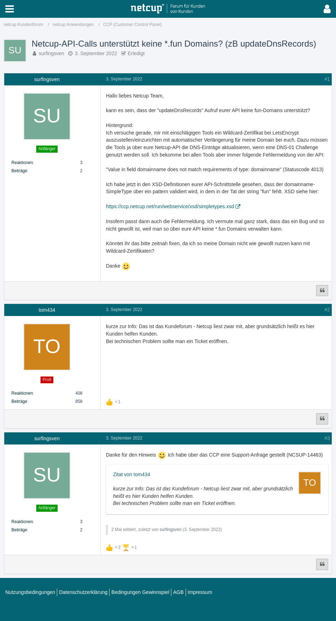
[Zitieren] (322, 290)
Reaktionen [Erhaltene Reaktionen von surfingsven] (22, 162)
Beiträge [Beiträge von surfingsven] (19, 170)
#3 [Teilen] (327, 438)
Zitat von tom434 (131, 474)
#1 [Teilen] (327, 79)
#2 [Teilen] (327, 309)
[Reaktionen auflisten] (114, 401)
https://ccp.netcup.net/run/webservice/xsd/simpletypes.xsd (170, 206)
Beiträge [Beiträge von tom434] (19, 401)
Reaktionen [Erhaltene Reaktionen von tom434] (22, 393)
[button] (10, 9)
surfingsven (51, 53)
